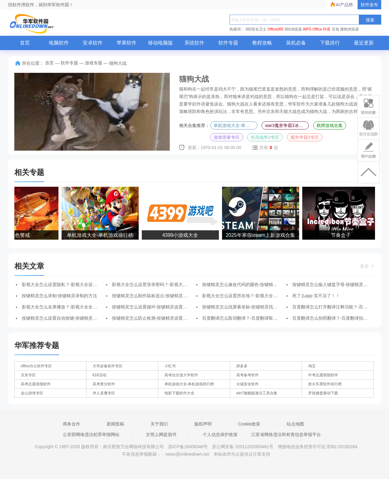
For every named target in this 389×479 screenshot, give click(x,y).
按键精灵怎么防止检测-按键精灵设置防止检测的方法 (163, 318)
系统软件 (194, 42)
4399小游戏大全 (181, 235)
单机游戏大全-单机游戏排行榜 (235, 125)
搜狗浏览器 (349, 29)
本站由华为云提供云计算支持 (242, 454)
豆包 (335, 29)
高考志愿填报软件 (36, 384)
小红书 (170, 366)
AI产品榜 (344, 4)
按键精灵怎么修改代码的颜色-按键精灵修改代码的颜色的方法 (261, 284)
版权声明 (203, 424)
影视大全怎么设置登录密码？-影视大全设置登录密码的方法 (169, 284)
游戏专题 (93, 62)
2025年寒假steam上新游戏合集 (261, 235)
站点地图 (295, 424)
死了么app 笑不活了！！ (316, 295)
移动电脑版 (160, 42)
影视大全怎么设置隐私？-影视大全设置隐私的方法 (70, 284)
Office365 (275, 29)
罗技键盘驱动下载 (323, 393)
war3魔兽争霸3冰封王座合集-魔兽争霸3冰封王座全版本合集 (287, 125)
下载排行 (330, 42)
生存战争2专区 (265, 137)
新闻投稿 (115, 424)
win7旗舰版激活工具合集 (257, 393)
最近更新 (364, 42)
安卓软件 (93, 42)
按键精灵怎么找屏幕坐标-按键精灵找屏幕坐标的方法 (253, 306)
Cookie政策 (249, 424)
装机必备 (296, 42)
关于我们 (159, 424)
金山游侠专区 (32, 393)
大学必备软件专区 (108, 366)
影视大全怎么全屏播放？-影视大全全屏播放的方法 (70, 306)
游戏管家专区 (227, 137)
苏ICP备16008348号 (188, 446)
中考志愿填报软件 (323, 375)
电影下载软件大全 (179, 393)
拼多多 (242, 366)
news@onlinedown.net (187, 454)
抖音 (327, 29)
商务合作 (71, 424)
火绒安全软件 (247, 384)
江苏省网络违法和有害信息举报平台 (286, 434)
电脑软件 (59, 42)
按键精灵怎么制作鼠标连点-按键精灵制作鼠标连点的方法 (167, 295)
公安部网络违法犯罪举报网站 (91, 434)
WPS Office (312, 29)
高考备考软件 (247, 375)
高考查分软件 (104, 384)
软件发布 (369, 4)
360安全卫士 (255, 29)
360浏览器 (293, 29)
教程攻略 (262, 42)
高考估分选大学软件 (181, 375)
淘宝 (312, 366)
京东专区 (28, 375)
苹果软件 (127, 42)
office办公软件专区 (36, 366)
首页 (25, 42)
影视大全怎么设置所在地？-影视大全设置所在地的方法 (255, 295)
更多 (367, 266)
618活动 (99, 375)
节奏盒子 (341, 235)
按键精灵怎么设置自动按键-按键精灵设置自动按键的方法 (77, 318)
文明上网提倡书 (161, 434)
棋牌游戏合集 (330, 125)
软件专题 (228, 42)
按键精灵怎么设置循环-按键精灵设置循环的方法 (158, 306)
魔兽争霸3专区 (304, 137)
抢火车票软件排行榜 (325, 384)
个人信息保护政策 (220, 434)
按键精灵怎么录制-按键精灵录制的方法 (59, 295)
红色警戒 (20, 235)
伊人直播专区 (104, 393)
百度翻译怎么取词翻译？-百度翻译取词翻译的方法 (250, 318)
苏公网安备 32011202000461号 (243, 446)
